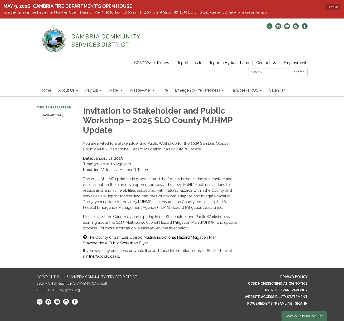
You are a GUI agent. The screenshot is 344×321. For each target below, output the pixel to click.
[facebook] (305, 28)
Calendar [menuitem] (277, 90)
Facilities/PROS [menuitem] (244, 90)
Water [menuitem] (113, 90)
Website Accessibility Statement (276, 297)
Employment (294, 62)
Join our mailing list (304, 315)
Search (299, 72)
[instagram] (296, 28)
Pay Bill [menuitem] (91, 90)
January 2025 (53, 115)
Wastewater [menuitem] (140, 90)
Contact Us (266, 62)
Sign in (301, 303)
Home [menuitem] (45, 90)
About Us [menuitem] (66, 90)
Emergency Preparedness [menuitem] (197, 90)
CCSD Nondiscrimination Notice (278, 283)
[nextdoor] (278, 28)
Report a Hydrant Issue (228, 62)
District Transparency (285, 290)
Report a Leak (188, 62)
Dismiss (333, 7)
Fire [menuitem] (164, 90)
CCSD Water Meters (151, 62)
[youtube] (287, 28)
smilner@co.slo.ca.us (101, 256)
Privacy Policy (294, 277)
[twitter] (269, 28)
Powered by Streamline (269, 303)
